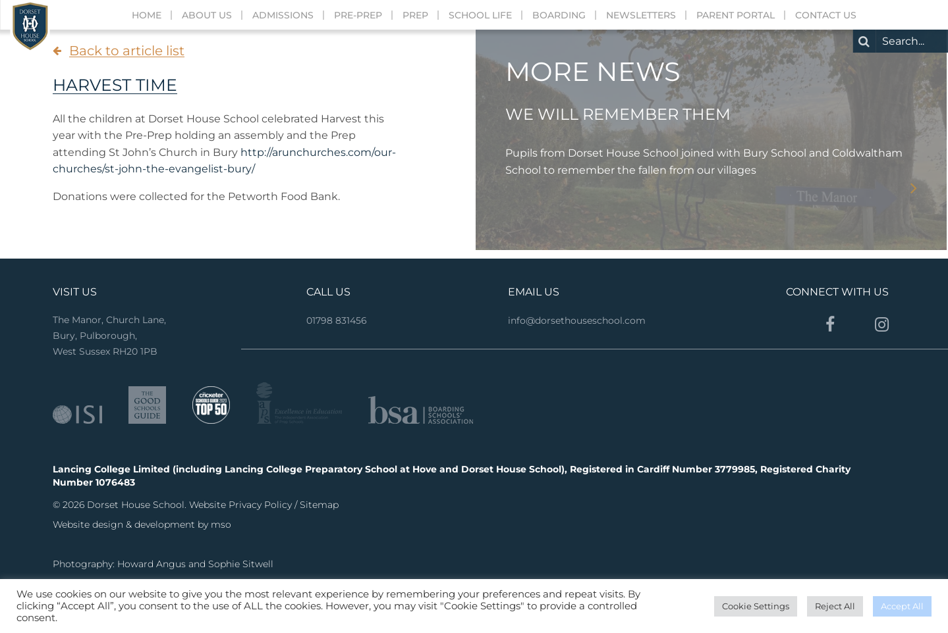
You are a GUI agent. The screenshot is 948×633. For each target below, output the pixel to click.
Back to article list (126, 50)
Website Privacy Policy (241, 505)
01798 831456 (336, 320)
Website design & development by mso (142, 524)
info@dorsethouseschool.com (577, 320)
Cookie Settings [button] (755, 606)
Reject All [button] (835, 606)
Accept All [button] (902, 606)
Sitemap (319, 505)
